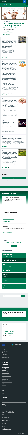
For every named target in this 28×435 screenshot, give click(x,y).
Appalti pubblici (4, 368)
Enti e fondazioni (4, 354)
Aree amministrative (5, 351)
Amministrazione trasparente (6, 422)
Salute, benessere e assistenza (6, 380)
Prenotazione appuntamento (6, 416)
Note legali (3, 428)
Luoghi (3, 399)
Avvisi (3, 393)
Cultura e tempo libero (5, 373)
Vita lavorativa (4, 385)
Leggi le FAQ (4, 414)
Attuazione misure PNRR (6, 420)
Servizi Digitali (4, 425)
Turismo (3, 383)
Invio (22, 296)
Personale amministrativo (6, 357)
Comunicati (3, 392)
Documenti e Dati (4, 358)
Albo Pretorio (4, 423)
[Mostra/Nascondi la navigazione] (1, 4)
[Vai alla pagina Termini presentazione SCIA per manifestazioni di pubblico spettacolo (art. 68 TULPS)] (5, 132)
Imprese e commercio (5, 377)
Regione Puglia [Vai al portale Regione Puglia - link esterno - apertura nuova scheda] (4, 1)
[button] (27, 3)
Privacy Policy (4, 426)
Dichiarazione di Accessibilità (6, 429)
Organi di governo (4, 349)
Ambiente (3, 365)
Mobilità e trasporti (5, 379)
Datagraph (24, 433)
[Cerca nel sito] (25, 5)
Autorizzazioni (4, 370)
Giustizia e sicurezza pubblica (6, 376)
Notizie (3, 390)
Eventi (3, 400)
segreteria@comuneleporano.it (8, 411)
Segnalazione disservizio (5, 417)
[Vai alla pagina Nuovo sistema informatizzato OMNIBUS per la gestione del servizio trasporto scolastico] (5, 146)
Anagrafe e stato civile (5, 367)
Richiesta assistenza (5, 419)
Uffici (2, 352)
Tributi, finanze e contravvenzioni (7, 382)
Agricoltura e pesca (5, 364)
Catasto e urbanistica (5, 371)
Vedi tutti (14, 246)
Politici (3, 355)
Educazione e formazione (6, 374)
